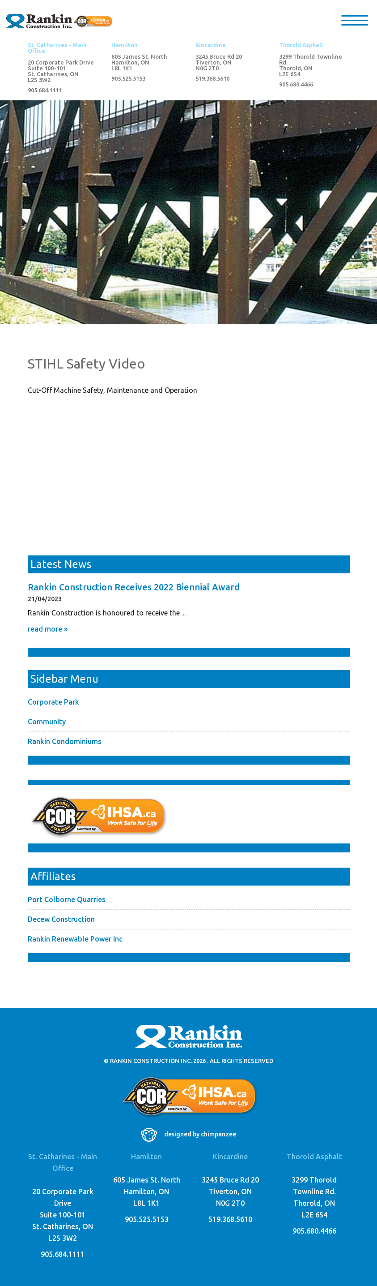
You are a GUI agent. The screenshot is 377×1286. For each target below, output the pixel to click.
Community (47, 722)
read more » (48, 629)
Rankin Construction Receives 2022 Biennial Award (134, 587)
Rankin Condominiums (65, 741)
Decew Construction (61, 919)
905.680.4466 (296, 84)
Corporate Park (53, 702)
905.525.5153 (128, 79)
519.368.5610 (212, 79)
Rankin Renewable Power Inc (75, 939)
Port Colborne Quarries (67, 899)
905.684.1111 (45, 90)
